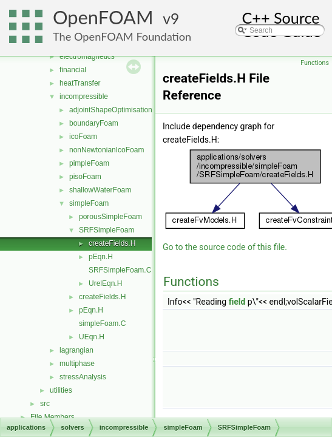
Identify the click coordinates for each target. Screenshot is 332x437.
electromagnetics (87, 56)
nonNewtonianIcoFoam (106, 150)
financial (72, 70)
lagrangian (76, 350)
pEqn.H (101, 256)
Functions (314, 63)
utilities (61, 390)
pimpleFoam (89, 163)
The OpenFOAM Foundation (122, 36)
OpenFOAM (103, 17)
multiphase (77, 363)
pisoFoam (85, 176)
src (45, 403)
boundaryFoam (93, 123)
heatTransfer (80, 83)
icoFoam (83, 136)
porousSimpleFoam (110, 216)
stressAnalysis (82, 377)
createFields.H (112, 243)
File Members (52, 417)
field (237, 302)
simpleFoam (89, 203)
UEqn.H (91, 337)
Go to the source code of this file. (225, 247)
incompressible (83, 96)
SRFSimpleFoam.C (120, 270)
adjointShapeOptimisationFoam (120, 110)
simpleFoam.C (102, 323)
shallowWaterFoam (100, 190)
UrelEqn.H (105, 283)
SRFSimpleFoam (106, 230)
